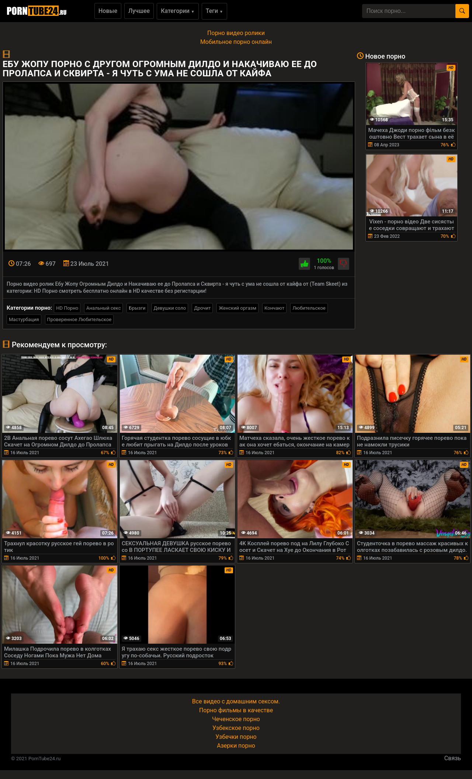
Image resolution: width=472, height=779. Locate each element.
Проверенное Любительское (79, 319)
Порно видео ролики (236, 32)
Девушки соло (170, 308)
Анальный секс (103, 308)
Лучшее (139, 10)
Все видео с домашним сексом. (236, 701)
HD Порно (67, 308)
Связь (452, 758)
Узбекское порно (236, 727)
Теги (214, 10)
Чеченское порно (236, 719)
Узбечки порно (235, 736)
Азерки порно (236, 745)
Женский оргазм (237, 308)
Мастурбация (24, 319)
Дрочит (202, 308)
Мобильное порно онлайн (236, 41)
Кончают (274, 308)
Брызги (137, 308)
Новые (107, 10)
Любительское (309, 308)
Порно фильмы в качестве (236, 710)
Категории (178, 10)
